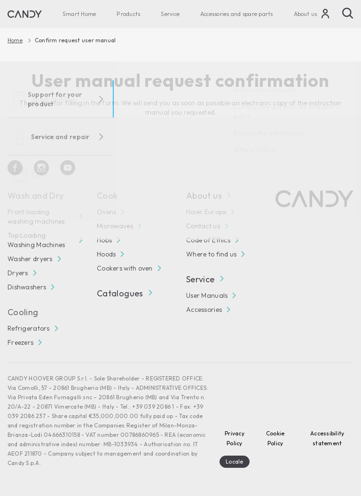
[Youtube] (67, 167)
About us (305, 13)
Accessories (204, 309)
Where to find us (211, 254)
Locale (234, 461)
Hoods (106, 254)
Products (128, 13)
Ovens (106, 212)
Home (15, 40)
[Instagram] (41, 167)
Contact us (203, 226)
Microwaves (115, 226)
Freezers (20, 342)
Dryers (18, 273)
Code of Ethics (208, 240)
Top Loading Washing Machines (36, 240)
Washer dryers (30, 259)
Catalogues (124, 293)
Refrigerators (29, 328)
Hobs (104, 240)
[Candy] (25, 14)
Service (170, 13)
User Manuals (207, 295)
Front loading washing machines (36, 216)
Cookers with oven (125, 268)
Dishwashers (27, 287)
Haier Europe (206, 212)
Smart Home (79, 13)
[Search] (347, 13)
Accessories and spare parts (236, 13)
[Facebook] (15, 167)
